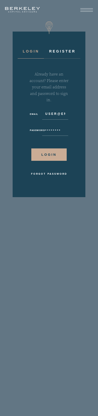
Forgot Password (49, 174)
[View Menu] (86, 10)
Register (62, 51)
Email (34, 114)
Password (36, 130)
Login (31, 51)
